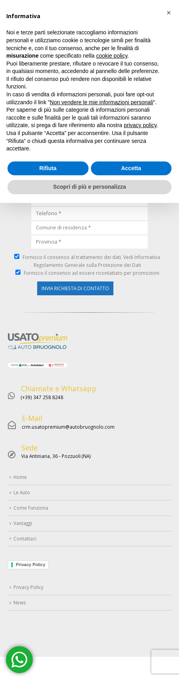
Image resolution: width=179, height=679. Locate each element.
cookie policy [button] (111, 532)
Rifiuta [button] (48, 644)
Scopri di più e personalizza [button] (89, 663)
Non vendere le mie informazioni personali (101, 578)
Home (17, 58)
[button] (168, 488)
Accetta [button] (131, 644)
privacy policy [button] (140, 601)
